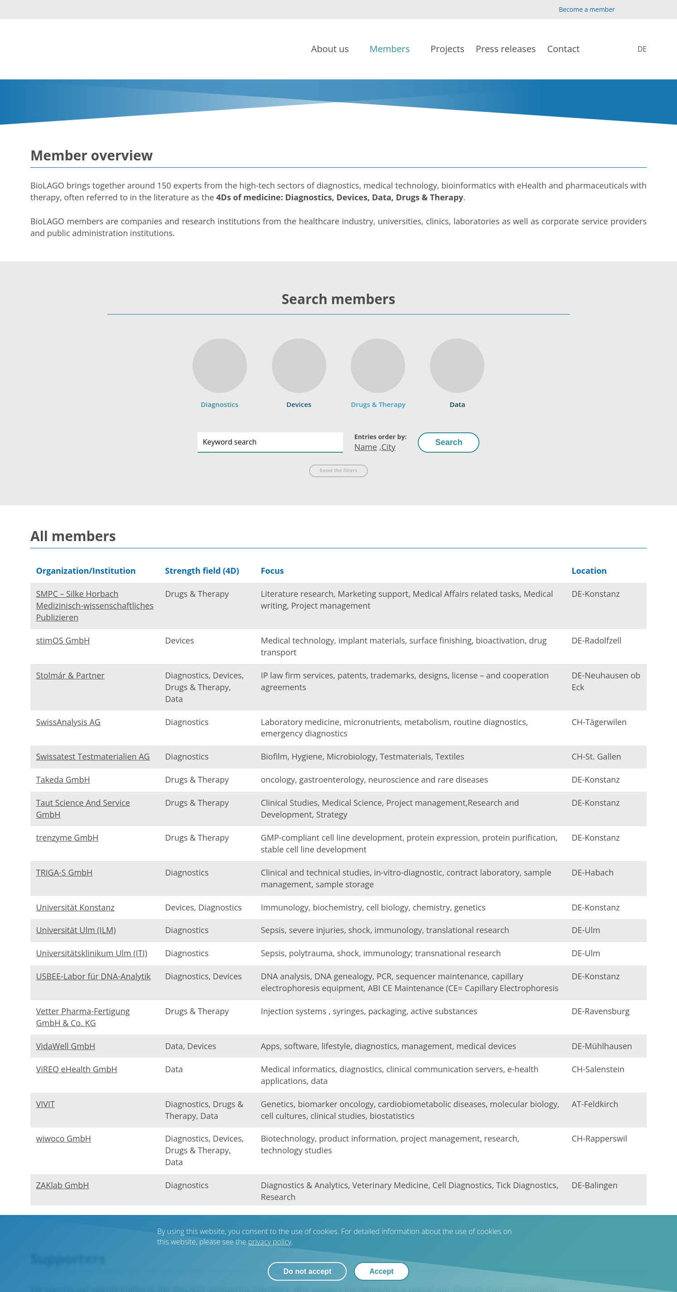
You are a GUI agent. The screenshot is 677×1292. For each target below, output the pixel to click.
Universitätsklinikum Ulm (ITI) (91, 953)
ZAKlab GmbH (62, 1185)
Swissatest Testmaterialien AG (93, 756)
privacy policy (269, 1242)
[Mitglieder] (636, 49)
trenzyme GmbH (67, 837)
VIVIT (45, 1103)
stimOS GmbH (63, 640)
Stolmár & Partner (70, 675)
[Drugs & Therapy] (378, 371)
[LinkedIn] (641, 9)
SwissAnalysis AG (68, 721)
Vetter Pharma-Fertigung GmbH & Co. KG (83, 1017)
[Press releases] (506, 49)
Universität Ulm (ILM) (76, 929)
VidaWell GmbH (66, 1045)
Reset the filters (338, 470)
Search (448, 442)
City (388, 446)
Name (365, 446)
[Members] (394, 49)
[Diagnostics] (220, 371)
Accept (381, 1271)
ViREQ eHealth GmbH (76, 1069)
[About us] (334, 49)
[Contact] (568, 49)
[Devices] (299, 371)
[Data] (457, 371)
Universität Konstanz (75, 907)
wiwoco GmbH (63, 1138)
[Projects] (447, 49)
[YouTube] (627, 9)
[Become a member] (579, 9)
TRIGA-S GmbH (64, 872)
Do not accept (307, 1271)
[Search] (607, 49)
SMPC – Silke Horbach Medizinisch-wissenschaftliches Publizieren (95, 605)
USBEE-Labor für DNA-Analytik (93, 976)
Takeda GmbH (63, 779)
